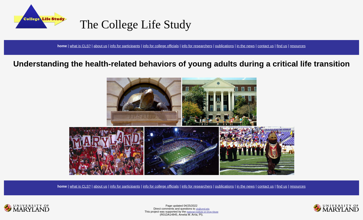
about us (100, 46)
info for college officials (161, 46)
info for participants (125, 46)
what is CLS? (80, 46)
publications (224, 46)
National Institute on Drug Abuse (202, 212)
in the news (246, 46)
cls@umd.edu (202, 209)
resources (298, 46)
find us (282, 46)
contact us (266, 46)
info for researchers (197, 46)
